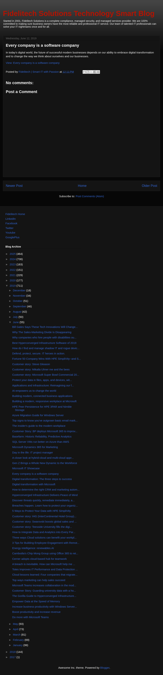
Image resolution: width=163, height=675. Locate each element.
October (18, 300)
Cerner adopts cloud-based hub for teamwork (39, 558)
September (20, 306)
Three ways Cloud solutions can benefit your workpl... (44, 537)
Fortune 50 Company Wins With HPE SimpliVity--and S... (46, 358)
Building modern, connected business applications (42, 395)
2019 (13, 285)
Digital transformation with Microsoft (33, 484)
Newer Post (14, 186)
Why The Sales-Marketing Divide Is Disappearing (42, 332)
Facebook (11, 223)
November (19, 295)
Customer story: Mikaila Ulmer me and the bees (41, 369)
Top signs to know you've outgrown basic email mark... (45, 420)
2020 (13, 280)
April (16, 629)
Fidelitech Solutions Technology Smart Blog (78, 13)
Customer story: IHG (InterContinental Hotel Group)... (44, 516)
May (16, 623)
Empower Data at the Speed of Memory (36, 601)
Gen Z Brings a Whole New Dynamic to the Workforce (44, 463)
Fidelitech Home (15, 214)
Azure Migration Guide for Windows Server (38, 415)
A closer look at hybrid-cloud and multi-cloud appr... (43, 457)
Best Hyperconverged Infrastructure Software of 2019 (44, 342)
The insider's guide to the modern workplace (39, 425)
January (18, 645)
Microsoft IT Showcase (26, 468)
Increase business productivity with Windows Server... (44, 606)
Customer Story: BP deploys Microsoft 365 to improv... (45, 431)
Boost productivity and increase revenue (36, 611)
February (18, 639)
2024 (13, 259)
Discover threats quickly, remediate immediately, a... (43, 500)
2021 (13, 275)
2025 (13, 253)
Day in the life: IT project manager (32, 452)
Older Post (149, 186)
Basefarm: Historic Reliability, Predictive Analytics (42, 436)
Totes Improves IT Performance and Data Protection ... (45, 569)
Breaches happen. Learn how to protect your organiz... (45, 505)
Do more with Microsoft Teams (30, 617)
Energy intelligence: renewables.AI (33, 548)
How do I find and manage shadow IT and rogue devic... (46, 348)
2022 (13, 269)
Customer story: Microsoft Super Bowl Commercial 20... (45, 374)
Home (82, 186)
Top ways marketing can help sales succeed (38, 580)
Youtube (10, 232)
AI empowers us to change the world (34, 390)
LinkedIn (10, 218)
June (16, 322)
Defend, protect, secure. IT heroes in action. (38, 353)
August (17, 311)
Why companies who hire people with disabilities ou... (44, 337)
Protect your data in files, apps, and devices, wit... (42, 379)
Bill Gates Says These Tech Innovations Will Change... (45, 326)
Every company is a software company (35, 473)
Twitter (9, 228)
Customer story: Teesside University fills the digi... (42, 526)
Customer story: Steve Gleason (31, 364)
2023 (13, 264)
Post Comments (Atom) (90, 196)
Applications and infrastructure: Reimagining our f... (43, 385)
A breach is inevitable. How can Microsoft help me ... (43, 564)
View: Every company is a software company (33, 62)
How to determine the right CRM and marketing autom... (46, 489)
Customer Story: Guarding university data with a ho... (44, 590)
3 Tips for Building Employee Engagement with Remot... (46, 542)
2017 (13, 657)
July (15, 316)
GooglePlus (12, 237)
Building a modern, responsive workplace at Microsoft (44, 401)
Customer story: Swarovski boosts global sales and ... (44, 521)
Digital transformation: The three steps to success (42, 479)
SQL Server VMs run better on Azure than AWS (40, 441)
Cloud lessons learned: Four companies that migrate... (45, 574)
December (19, 290)
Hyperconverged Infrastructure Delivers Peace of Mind (45, 495)
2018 (13, 651)
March (17, 634)
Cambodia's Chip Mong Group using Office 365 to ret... (45, 553)
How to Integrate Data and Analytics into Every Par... (44, 532)
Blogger (104, 667)
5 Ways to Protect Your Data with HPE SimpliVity (41, 510)
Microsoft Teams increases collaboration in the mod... (44, 585)
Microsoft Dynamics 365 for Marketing (35, 447)
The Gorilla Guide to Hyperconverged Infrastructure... (44, 595)
